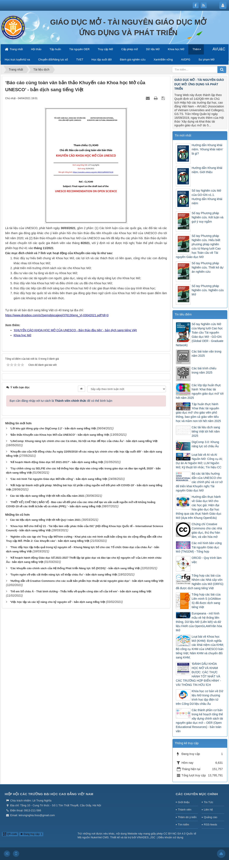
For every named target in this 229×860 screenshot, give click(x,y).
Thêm (195, 49)
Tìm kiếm (183, 824)
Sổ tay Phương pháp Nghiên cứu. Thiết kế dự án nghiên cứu (207, 267)
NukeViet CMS (100, 837)
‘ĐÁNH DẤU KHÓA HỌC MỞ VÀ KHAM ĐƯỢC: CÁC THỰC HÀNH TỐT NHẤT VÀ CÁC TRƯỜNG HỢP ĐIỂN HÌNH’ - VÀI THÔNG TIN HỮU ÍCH (198, 674)
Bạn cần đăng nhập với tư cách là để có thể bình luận (61, 400)
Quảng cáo (210, 817)
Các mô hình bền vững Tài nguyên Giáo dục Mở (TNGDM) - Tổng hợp (199, 547)
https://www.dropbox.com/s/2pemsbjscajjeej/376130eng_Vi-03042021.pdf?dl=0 (57, 315)
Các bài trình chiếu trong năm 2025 (204, 370)
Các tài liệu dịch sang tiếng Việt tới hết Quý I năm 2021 (45, 519)
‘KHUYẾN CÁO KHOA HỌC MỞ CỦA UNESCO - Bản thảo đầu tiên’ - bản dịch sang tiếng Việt (75, 330)
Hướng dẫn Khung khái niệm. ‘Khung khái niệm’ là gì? (207, 149)
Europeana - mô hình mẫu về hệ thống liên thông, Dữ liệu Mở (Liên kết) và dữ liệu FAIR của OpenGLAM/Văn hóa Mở (199, 622)
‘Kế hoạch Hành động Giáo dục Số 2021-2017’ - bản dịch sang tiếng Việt (56, 462)
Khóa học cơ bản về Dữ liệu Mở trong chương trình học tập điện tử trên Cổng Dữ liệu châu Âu (199, 697)
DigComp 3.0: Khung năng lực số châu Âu (205, 444)
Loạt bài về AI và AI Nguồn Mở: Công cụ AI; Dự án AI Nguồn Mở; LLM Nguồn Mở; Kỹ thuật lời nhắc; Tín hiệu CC (199, 461)
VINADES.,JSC (146, 837)
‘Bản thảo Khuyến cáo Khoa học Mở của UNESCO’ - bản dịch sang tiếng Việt (59, 434)
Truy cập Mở (105, 49)
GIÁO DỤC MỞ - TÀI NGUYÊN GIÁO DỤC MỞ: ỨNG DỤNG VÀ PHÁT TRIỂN (199, 84)
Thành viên (184, 809)
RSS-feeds (210, 824)
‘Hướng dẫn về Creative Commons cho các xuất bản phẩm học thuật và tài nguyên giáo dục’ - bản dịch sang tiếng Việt (86, 580)
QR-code (10, 834)
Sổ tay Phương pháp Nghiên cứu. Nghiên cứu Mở (208, 290)
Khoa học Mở (176, 49)
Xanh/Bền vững (163, 59)
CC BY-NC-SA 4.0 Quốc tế (180, 833)
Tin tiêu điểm (183, 314)
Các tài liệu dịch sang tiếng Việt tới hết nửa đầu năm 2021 (47, 495)
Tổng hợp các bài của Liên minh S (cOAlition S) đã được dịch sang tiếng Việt (206, 601)
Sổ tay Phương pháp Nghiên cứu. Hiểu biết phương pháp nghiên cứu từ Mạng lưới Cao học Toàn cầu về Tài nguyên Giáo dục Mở (198, 246)
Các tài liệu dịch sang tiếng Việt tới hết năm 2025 (206, 431)
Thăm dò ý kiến (187, 817)
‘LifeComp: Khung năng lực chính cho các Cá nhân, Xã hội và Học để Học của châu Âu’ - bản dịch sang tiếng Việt (83, 441)
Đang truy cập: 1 (31, 834)
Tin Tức (208, 802)
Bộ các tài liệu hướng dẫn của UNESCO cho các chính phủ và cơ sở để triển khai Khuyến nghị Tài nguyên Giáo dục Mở (199, 482)
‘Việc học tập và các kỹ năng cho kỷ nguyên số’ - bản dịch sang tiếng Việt (57, 602)
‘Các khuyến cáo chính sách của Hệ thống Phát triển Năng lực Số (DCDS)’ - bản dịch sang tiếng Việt (75, 568)
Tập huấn (55, 49)
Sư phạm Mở (206, 59)
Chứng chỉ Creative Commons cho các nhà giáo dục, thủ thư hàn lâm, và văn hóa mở (207, 530)
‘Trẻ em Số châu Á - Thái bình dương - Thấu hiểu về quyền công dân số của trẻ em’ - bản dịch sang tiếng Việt (80, 591)
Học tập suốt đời (101, 59)
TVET (79, 59)
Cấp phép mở (129, 49)
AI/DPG (185, 59)
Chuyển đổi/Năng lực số (53, 59)
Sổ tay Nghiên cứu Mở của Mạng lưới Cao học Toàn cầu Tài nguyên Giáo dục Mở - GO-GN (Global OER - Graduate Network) (199, 334)
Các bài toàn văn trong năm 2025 (206, 353)
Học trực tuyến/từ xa (17, 59)
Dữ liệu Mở (153, 49)
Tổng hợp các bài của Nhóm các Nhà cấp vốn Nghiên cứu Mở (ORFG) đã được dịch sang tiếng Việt (199, 582)
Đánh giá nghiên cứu (132, 59)
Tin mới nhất (183, 135)
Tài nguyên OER (79, 49)
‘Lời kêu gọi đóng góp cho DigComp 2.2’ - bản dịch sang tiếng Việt (53, 428)
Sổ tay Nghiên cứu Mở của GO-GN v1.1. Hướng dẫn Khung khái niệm (207, 197)
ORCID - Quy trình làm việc (207, 560)
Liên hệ (208, 809)
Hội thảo (36, 49)
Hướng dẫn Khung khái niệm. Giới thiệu (207, 170)
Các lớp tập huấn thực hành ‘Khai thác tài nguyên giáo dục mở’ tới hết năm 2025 (200, 391)
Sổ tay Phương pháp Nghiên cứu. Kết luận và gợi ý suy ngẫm (207, 217)
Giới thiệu (184, 802)
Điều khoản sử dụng (170, 837)
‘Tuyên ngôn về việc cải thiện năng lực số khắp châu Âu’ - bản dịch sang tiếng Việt (63, 574)
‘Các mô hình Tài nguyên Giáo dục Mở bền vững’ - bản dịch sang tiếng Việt (58, 479)
